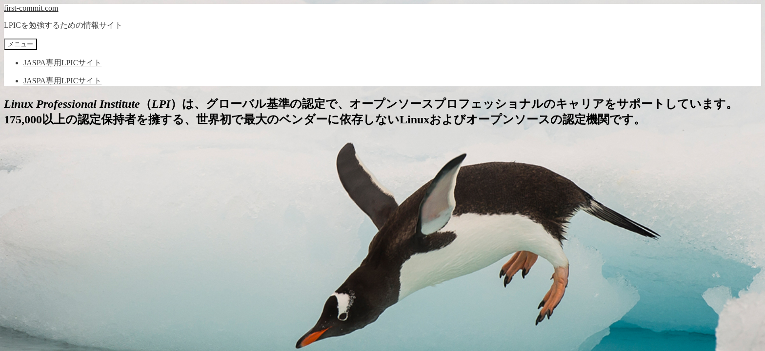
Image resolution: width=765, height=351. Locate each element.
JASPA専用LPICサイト (62, 62)
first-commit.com (31, 8)
